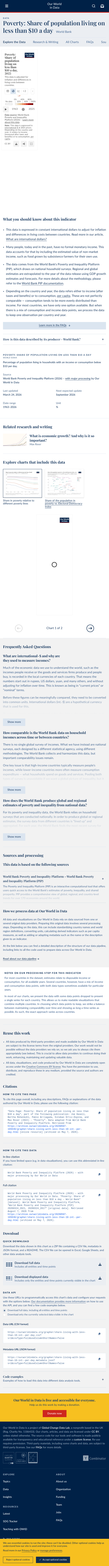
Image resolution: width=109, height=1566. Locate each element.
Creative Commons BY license (43, 1066)
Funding (60, 1506)
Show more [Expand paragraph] (14, 722)
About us (61, 1491)
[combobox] (93, 6)
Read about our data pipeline (21, 959)
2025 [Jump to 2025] (100, 190)
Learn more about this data (83, 195)
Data (6, 1499)
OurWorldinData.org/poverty (18, 206)
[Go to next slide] (90, 628)
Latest (6, 1523)
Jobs (58, 1522)
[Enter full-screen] (101, 206)
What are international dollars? (26, 239)
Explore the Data (14, 42)
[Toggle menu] (6, 6)
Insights (7, 1506)
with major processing (77, 378)
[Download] (86, 206)
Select (99, 68)
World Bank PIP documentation (42, 283)
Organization (63, 1499)
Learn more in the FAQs (54, 325)
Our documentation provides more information (58, 1309)
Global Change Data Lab (56, 1437)
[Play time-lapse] (8, 190)
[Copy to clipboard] (95, 1113)
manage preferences (51, 1550)
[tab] (12, 68)
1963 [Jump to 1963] (17, 190)
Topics (6, 1491)
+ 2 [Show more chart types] (47, 68)
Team (59, 1514)
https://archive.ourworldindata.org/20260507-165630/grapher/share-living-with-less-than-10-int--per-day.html (45, 1131)
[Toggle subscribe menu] (102, 6)
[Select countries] (97, 68)
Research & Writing (45, 42)
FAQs (90, 42)
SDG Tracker (10, 1531)
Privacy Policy (29, 1550)
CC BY (36, 206)
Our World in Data (54, 6)
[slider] (91, 190)
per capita (63, 295)
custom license (82, 1449)
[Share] (94, 206)
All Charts (72, 42)
